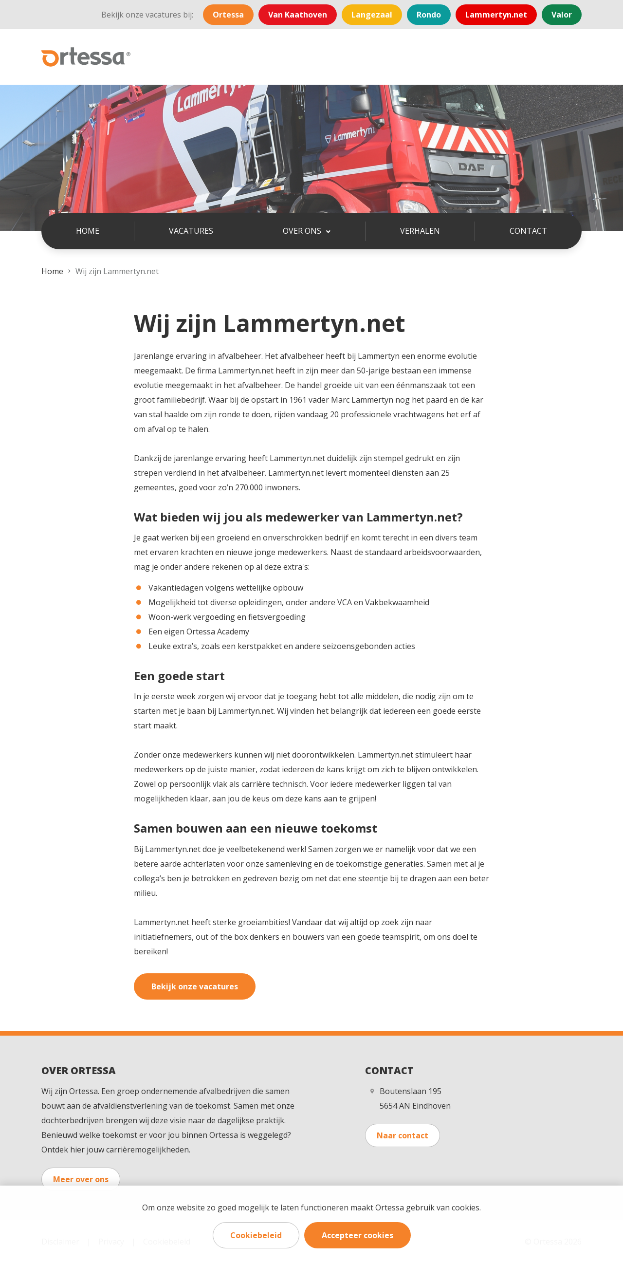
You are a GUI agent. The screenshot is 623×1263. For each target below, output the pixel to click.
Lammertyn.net (496, 14)
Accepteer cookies (357, 1235)
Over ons (303, 230)
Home (87, 230)
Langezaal (371, 14)
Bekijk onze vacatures (194, 986)
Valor (561, 14)
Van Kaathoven (297, 14)
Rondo (429, 14)
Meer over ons (81, 1179)
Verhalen (420, 230)
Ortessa (228, 14)
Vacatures (191, 230)
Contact (528, 230)
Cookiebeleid (256, 1235)
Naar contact (402, 1135)
